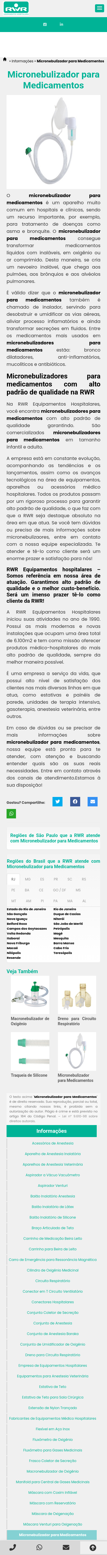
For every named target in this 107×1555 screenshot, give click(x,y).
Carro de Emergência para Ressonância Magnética (53, 1259)
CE (41, 890)
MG (28, 879)
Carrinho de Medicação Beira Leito (52, 1238)
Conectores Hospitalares (53, 1302)
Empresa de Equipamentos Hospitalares (53, 1365)
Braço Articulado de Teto (53, 1227)
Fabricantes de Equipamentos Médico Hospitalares (52, 1418)
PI (42, 901)
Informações (52, 1131)
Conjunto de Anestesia (52, 1323)
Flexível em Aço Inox (53, 1429)
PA (55, 901)
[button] (99, 8)
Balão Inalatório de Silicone (53, 1217)
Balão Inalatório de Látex (53, 1206)
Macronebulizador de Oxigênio (53, 1471)
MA (69, 901)
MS (78, 890)
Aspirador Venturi (53, 1185)
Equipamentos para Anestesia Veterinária (52, 1376)
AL (84, 901)
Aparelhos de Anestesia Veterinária (53, 1164)
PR (56, 879)
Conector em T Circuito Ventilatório (53, 1291)
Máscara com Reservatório (53, 1503)
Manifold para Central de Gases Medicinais (53, 1481)
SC (70, 879)
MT (13, 901)
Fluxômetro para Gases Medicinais (52, 1450)
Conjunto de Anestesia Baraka (52, 1333)
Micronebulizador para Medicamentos (52, 1534)
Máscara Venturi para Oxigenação (52, 1524)
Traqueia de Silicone (29, 1075)
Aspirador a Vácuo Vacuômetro (53, 1175)
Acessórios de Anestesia (52, 1143)
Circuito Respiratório (52, 1280)
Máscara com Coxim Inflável (53, 1492)
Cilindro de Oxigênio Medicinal (52, 1270)
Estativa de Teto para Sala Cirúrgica (52, 1397)
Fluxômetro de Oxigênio (53, 1439)
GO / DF (59, 890)
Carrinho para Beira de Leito (52, 1249)
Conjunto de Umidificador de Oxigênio (52, 1344)
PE (13, 890)
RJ (13, 879)
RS (84, 879)
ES (42, 879)
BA (27, 890)
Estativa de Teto (52, 1386)
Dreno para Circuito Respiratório (52, 1354)
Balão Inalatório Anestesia (53, 1196)
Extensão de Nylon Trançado (53, 1407)
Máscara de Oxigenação (53, 1513)
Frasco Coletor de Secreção (52, 1460)
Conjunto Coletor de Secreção (52, 1312)
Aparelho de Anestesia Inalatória (53, 1153)
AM (28, 901)
